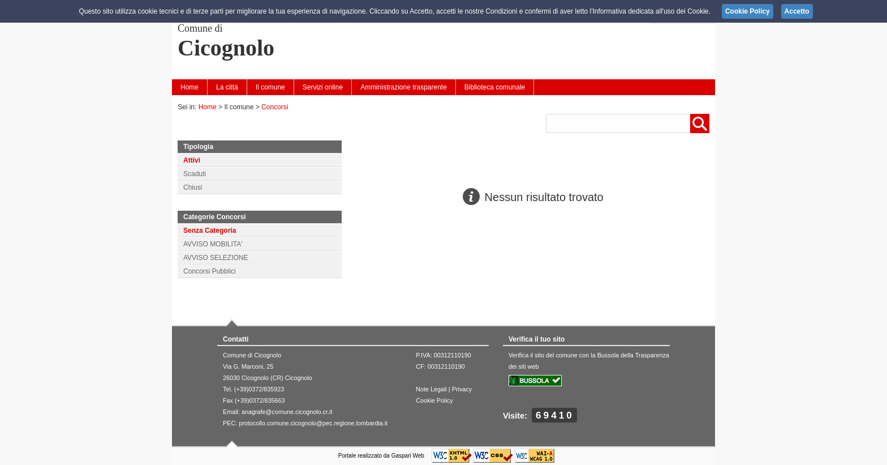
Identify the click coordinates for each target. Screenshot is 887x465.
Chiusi (192, 187)
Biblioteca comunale (494, 87)
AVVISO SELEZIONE (215, 258)
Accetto (797, 11)
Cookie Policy (434, 400)
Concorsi (274, 107)
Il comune (270, 87)
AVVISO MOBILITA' (213, 244)
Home (189, 87)
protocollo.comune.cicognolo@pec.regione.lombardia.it (313, 423)
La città (227, 87)
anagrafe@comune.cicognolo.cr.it (287, 411)
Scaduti (194, 174)
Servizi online (323, 87)
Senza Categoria (209, 230)
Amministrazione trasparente (403, 87)
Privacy (462, 389)
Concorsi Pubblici (209, 271)
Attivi (191, 160)
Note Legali (431, 389)
